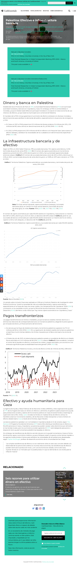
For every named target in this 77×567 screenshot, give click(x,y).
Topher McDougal (14, 439)
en (75, 11)
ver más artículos (17, 54)
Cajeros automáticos (38, 31)
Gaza (20, 419)
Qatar (25, 415)
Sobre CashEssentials (56, 10)
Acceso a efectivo (26, 31)
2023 (12, 135)
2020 (40, 208)
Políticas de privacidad (48, 562)
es (72, 11)
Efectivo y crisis (49, 31)
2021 (47, 208)
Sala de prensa (25, 10)
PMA (59, 107)
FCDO (13, 310)
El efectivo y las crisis (17, 28)
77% (6, 411)
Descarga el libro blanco (53, 537)
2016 (69, 306)
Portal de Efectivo (36, 10)
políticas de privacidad (24, 4)
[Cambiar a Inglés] (31, 64)
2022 (56, 126)
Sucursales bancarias (29, 32)
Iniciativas (46, 10)
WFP (35, 424)
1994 (32, 107)
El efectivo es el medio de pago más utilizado (25, 27)
